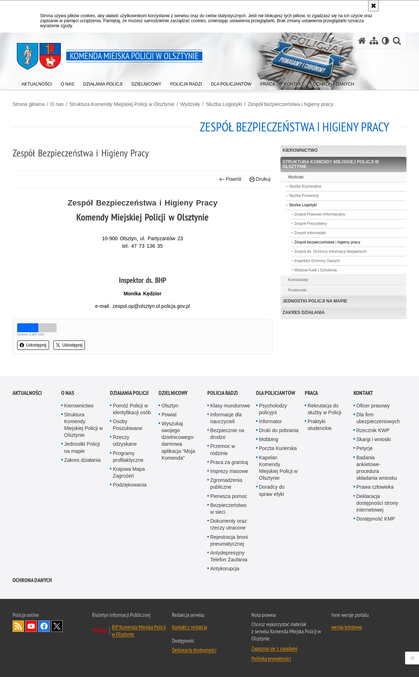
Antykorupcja (224, 593)
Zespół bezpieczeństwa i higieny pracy (290, 104)
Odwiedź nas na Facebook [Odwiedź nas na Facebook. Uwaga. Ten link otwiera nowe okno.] (44, 651)
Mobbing (268, 464)
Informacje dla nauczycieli (226, 443)
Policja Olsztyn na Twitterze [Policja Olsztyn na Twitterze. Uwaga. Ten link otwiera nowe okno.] (57, 651)
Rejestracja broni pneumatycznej (229, 565)
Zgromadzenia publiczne (226, 508)
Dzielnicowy (173, 417)
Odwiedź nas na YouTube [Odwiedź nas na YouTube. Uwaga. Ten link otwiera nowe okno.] (31, 651)
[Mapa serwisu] (374, 40)
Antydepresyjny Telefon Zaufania (228, 581)
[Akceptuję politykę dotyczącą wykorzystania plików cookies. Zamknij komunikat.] (373, 5)
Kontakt (363, 417)
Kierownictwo (300, 150)
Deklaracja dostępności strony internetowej (377, 528)
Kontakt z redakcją (189, 652)
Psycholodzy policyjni (273, 433)
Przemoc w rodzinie (222, 474)
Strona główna (29, 104)
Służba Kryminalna (305, 186)
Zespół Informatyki (310, 233)
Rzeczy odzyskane (125, 465)
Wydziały (190, 104)
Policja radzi (222, 417)
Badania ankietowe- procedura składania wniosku (376, 493)
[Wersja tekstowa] (385, 40)
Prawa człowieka (375, 512)
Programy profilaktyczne (128, 481)
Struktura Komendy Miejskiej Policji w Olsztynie (121, 104)
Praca (311, 417)
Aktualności (27, 417)
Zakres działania (303, 312)
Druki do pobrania (279, 455)
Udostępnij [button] (33, 345)
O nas (56, 104)
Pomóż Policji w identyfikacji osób (132, 433)
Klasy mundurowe (230, 430)
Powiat (169, 440)
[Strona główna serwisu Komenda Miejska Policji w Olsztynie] (362, 40)
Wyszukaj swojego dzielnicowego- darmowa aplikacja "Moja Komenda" (178, 466)
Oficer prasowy (373, 430)
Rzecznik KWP (373, 455)
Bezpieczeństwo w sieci (228, 533)
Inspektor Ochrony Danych (317, 260)
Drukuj (259, 179)
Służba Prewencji (304, 195)
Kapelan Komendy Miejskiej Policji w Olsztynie (278, 493)
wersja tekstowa (346, 652)
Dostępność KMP (375, 544)
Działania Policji (129, 417)
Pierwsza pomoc (228, 521)
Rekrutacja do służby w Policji (324, 433)
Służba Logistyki (224, 104)
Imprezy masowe (229, 496)
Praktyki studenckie (320, 450)
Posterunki (297, 290)
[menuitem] (37, 82)
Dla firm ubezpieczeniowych (378, 443)
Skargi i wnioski (373, 464)
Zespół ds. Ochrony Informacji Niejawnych (330, 251)
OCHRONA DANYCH (32, 605)
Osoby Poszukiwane (128, 450)
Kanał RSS (18, 651)
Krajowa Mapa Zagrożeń (129, 497)
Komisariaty (298, 279)
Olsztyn (170, 430)
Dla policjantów (275, 417)
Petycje (364, 473)
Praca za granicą (229, 487)
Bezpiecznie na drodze (227, 459)
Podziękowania (129, 510)
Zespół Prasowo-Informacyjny (319, 214)
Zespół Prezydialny (310, 223)
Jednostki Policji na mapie (315, 301)
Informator (270, 446)
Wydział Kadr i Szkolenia (315, 270)
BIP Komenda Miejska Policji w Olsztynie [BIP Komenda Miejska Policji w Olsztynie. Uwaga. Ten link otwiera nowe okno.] (139, 655)
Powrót (230, 179)
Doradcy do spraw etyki (272, 515)
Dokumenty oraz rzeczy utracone (228, 549)
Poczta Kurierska (278, 473)
